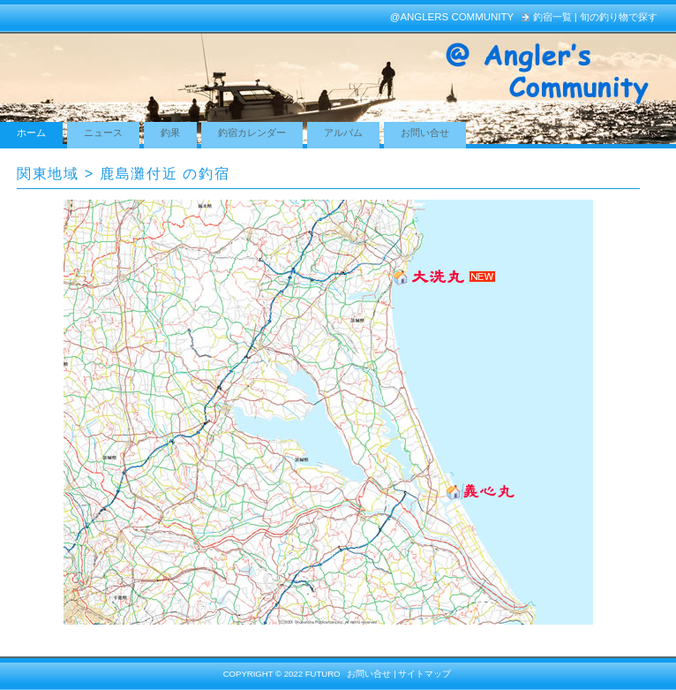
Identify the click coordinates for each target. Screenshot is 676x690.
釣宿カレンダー (252, 132)
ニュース (103, 132)
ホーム (31, 132)
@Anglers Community (452, 16)
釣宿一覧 (552, 16)
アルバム (343, 132)
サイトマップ (424, 674)
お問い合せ (425, 132)
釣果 (170, 132)
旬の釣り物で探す (618, 16)
